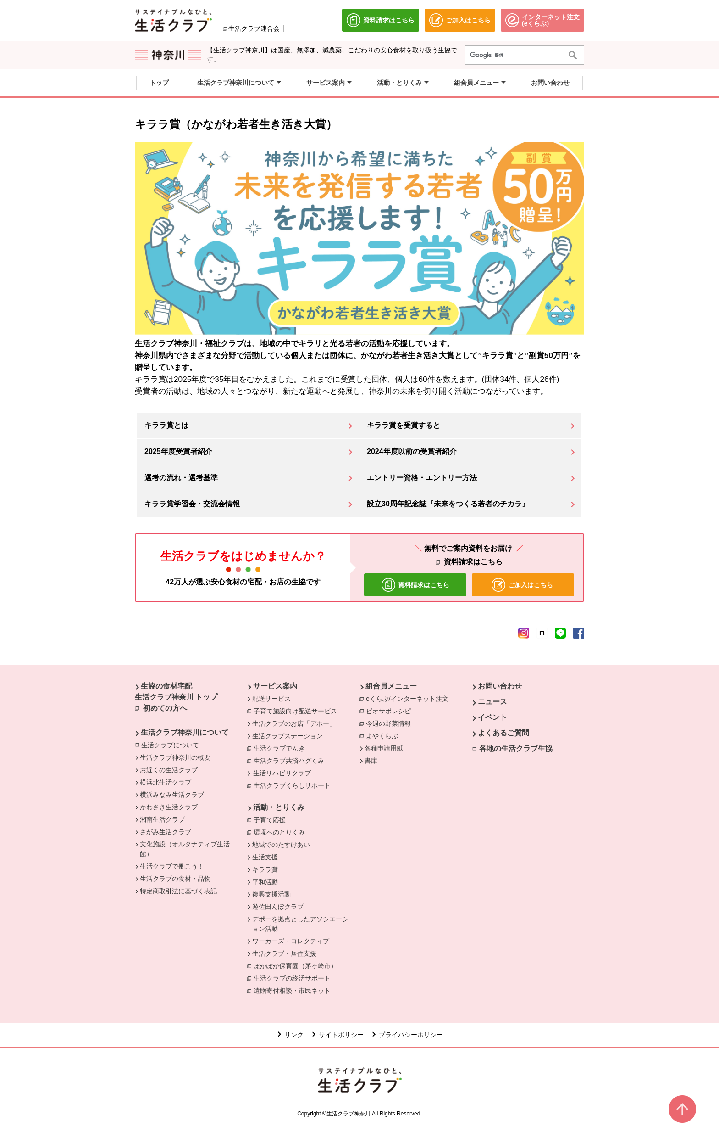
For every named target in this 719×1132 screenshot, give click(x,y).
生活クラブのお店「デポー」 (294, 723)
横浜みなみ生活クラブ (172, 794)
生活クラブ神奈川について (185, 732)
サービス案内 (275, 686)
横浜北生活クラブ (165, 782)
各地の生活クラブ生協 (516, 748)
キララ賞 (265, 869)
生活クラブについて (172, 744)
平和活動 (265, 881)
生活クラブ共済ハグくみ (291, 760)
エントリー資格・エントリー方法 (422, 478)
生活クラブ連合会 (254, 28)
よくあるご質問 (503, 733)
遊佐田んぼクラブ (278, 906)
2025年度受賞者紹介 (178, 451)
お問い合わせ (500, 686)
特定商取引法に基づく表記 (178, 891)
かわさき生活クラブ (169, 807)
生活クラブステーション (287, 736)
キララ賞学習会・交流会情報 (192, 504)
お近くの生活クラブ (169, 769)
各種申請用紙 (384, 748)
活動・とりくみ (278, 807)
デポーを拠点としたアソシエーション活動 (300, 923)
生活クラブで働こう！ (172, 866)
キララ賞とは (166, 425)
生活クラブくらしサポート (294, 785)
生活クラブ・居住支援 (284, 953)
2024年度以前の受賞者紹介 (412, 451)
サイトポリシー (341, 1034)
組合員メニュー (391, 686)
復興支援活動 (271, 894)
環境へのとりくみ (282, 832)
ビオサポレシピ (390, 710)
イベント (492, 717)
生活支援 (265, 857)
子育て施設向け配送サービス (298, 710)
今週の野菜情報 (390, 723)
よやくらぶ (384, 735)
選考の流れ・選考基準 (181, 478)
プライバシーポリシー (411, 1034)
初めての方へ (165, 708)
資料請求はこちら (473, 562)
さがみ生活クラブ (165, 831)
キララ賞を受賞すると (403, 425)
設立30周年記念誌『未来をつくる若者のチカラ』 (448, 504)
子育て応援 (272, 819)
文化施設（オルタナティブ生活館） (185, 849)
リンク (294, 1034)
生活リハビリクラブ (282, 773)
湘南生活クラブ (162, 819)
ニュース (492, 702)
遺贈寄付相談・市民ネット (294, 990)
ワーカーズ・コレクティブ (290, 941)
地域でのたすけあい (281, 844)
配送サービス (271, 698)
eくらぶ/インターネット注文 (409, 698)
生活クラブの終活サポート (294, 978)
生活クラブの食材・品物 (175, 878)
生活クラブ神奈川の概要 (175, 757)
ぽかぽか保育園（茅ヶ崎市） (298, 965)
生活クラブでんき (282, 748)
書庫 (371, 760)
